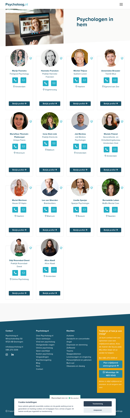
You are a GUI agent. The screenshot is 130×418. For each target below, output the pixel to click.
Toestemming (98, 404)
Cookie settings (115, 411)
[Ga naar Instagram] (8, 354)
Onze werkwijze (43, 338)
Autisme (70, 335)
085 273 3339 (12, 349)
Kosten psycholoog (44, 353)
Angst (69, 341)
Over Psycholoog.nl (44, 335)
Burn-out (70, 363)
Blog (38, 363)
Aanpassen (98, 410)
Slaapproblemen (74, 353)
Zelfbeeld (71, 347)
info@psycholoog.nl (14, 346)
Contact (39, 369)
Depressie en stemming (77, 344)
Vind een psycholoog (45, 341)
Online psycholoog (44, 347)
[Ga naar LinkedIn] (14, 354)
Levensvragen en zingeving (79, 356)
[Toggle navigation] (121, 4)
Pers (38, 366)
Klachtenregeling (43, 359)
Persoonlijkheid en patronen (79, 359)
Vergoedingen (42, 356)
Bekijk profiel (19, 103)
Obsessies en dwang (76, 366)
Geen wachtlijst (43, 350)
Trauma (70, 350)
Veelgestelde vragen (45, 344)
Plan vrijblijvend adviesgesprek (111, 364)
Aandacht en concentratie (78, 338)
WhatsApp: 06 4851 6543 (111, 374)
